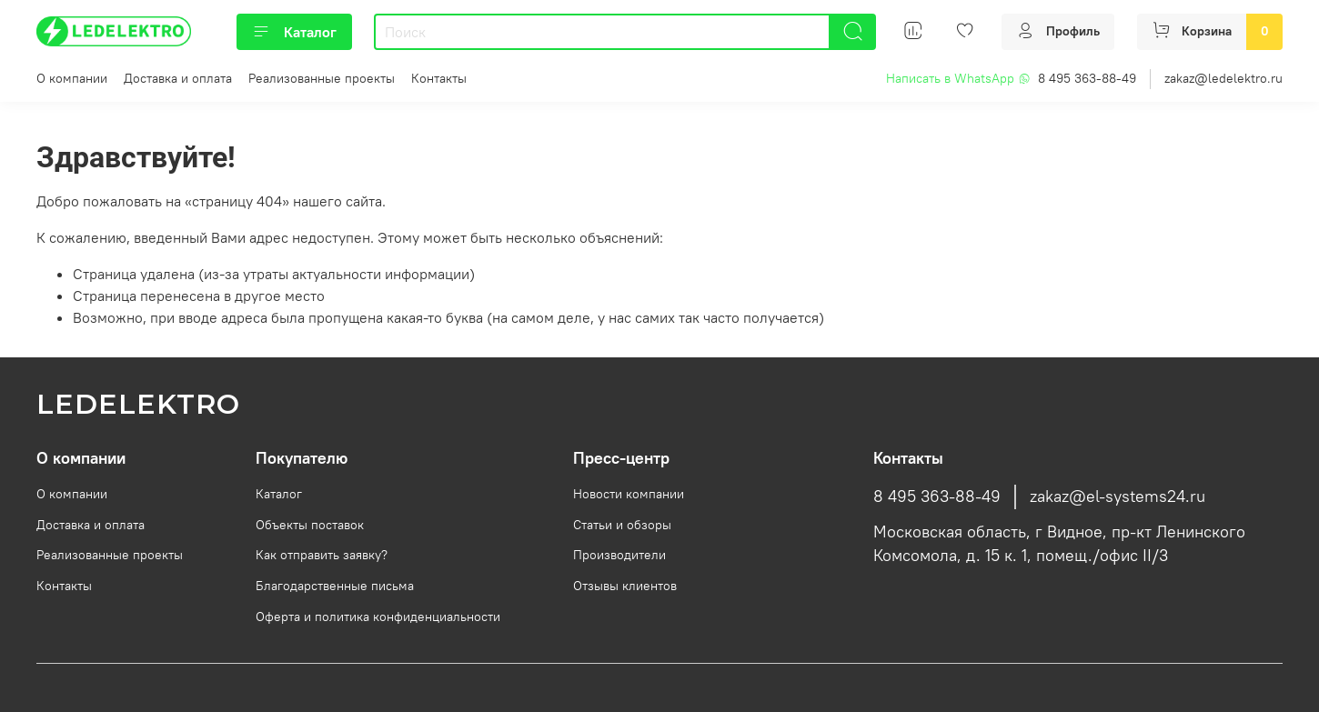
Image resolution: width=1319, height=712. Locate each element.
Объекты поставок (310, 524)
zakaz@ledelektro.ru (1223, 78)
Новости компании (628, 494)
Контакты (439, 78)
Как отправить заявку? (322, 555)
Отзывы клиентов (625, 585)
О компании (71, 78)
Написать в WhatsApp (958, 78)
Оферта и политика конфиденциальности (378, 616)
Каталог (294, 32)
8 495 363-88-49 (1087, 78)
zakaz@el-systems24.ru (1117, 496)
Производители (619, 555)
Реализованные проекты (321, 78)
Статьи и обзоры (622, 524)
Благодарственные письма (335, 585)
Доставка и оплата (178, 78)
